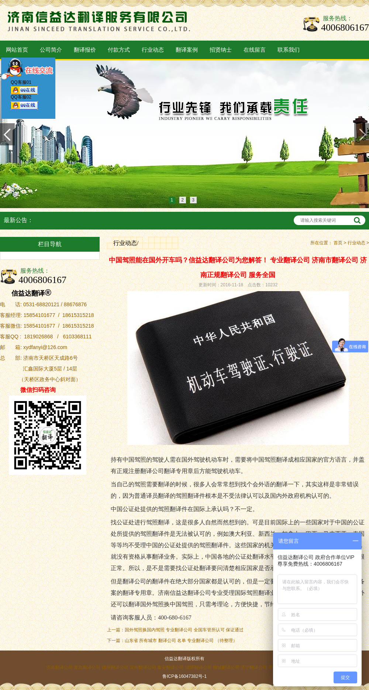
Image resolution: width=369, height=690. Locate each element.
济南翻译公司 (59, 667)
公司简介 (51, 50)
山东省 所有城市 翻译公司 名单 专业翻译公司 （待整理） (181, 640)
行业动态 (153, 50)
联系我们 (288, 50)
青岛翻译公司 (87, 667)
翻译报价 (85, 50)
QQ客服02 (24, 103)
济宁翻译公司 (254, 667)
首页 (338, 242)
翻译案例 (187, 50)
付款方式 (119, 50)
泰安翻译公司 (170, 667)
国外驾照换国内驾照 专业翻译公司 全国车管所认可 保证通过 (184, 629)
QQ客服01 (24, 88)
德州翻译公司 (115, 667)
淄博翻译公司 (198, 667)
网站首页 (17, 50)
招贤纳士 (221, 50)
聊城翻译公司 (226, 667)
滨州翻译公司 (143, 667)
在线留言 (255, 50)
